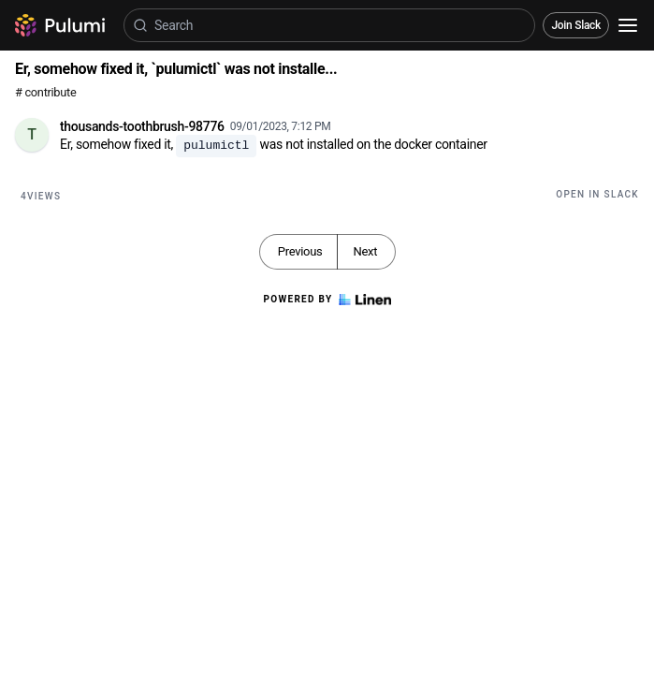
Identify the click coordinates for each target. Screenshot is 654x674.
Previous (300, 251)
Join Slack (576, 25)
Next (365, 251)
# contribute (45, 92)
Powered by (326, 299)
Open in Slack (597, 194)
